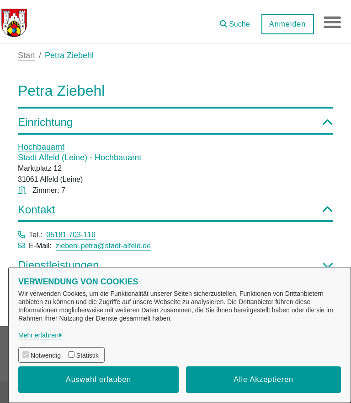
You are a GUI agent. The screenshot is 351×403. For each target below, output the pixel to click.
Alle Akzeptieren (263, 379)
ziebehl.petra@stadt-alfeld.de (103, 246)
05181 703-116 (71, 235)
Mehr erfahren (38, 335)
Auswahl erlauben (98, 379)
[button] (234, 21)
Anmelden (286, 24)
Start (26, 55)
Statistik (87, 355)
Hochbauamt (41, 147)
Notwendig (46, 355)
